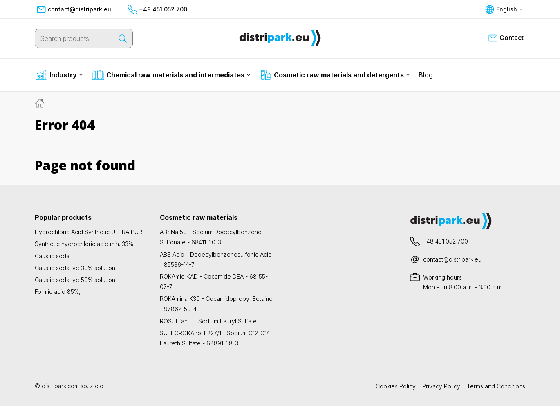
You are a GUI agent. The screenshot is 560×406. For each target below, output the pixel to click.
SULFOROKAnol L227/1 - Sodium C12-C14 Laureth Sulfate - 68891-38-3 (215, 338)
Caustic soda (52, 256)
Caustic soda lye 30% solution (75, 267)
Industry (59, 74)
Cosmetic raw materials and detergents (334, 74)
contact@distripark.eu (73, 9)
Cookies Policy (396, 386)
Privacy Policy (441, 386)
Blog (426, 75)
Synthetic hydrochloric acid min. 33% (84, 243)
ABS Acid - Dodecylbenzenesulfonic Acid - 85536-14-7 (216, 259)
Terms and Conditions (496, 386)
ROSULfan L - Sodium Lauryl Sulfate (208, 321)
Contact (506, 38)
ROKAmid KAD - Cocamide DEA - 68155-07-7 (214, 281)
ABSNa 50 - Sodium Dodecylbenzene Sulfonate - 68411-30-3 (211, 237)
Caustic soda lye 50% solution (75, 279)
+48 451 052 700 (157, 9)
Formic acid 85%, (58, 291)
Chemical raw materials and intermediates (171, 74)
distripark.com (60, 385)
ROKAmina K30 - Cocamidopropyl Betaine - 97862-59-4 (216, 303)
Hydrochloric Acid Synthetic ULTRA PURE (90, 231)
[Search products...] (74, 38)
